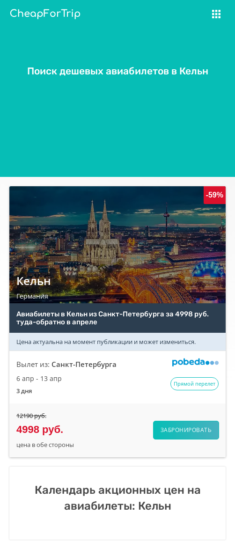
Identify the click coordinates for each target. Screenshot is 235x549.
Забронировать (186, 430)
